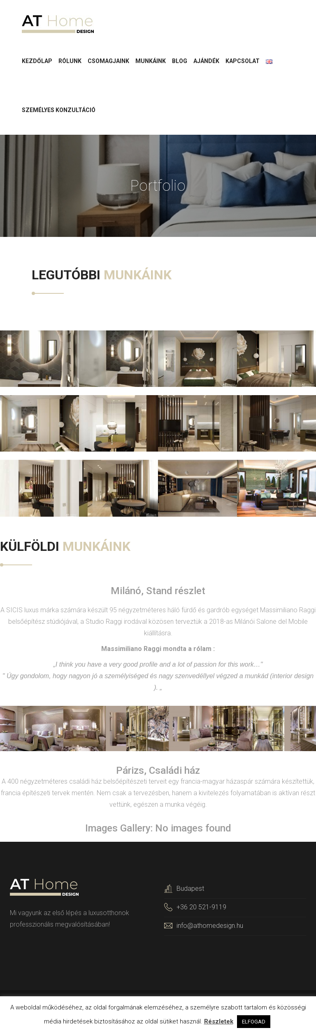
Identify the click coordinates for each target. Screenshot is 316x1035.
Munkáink (150, 62)
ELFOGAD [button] (253, 1022)
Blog (179, 62)
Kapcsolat (242, 62)
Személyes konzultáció (58, 111)
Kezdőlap (37, 62)
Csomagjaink (108, 62)
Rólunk (69, 62)
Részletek (218, 1021)
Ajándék (206, 62)
